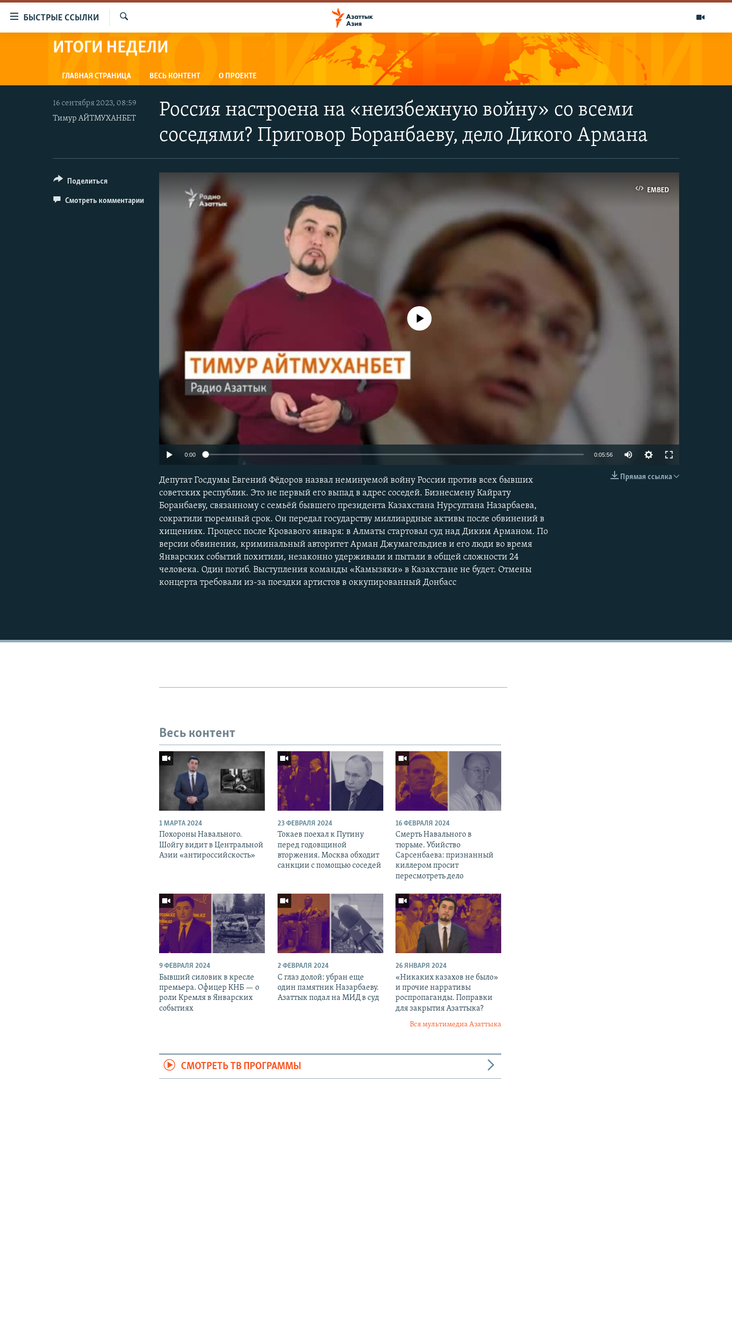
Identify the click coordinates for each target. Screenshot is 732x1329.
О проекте (238, 76)
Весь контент (174, 76)
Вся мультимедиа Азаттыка (455, 1024)
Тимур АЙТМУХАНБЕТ (94, 118)
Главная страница (96, 76)
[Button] (80, 182)
